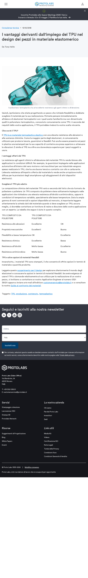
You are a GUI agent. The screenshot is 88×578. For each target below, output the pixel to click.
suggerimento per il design (29, 270)
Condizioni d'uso (50, 452)
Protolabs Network (9, 419)
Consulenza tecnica (10, 28)
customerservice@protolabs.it (57, 283)
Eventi (4, 445)
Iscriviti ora (10, 345)
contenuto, (33, 294)
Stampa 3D (6, 415)
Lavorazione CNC (8, 411)
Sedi (45, 419)
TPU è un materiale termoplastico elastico (23, 135)
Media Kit (47, 433)
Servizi (6, 402)
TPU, (13, 294)
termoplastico (46, 294)
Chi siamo (47, 408)
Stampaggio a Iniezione (11, 407)
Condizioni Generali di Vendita (55, 456)
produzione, (22, 294)
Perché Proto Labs (51, 412)
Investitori (48, 415)
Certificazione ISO (51, 441)
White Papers (7, 441)
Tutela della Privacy (51, 449)
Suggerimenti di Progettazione (14, 433)
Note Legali (48, 445)
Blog (3, 437)
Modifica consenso (32, 467)
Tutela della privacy (66, 355)
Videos (46, 437)
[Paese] (44, 337)
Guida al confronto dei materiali (26, 286)
